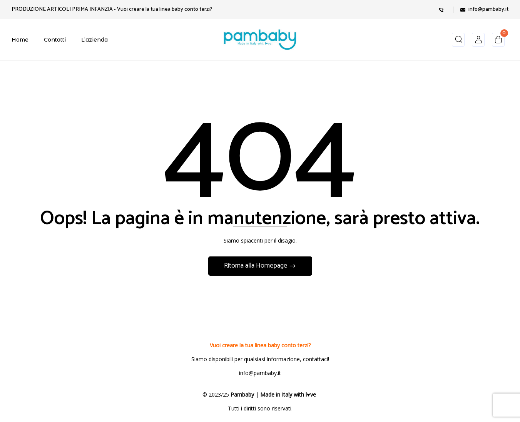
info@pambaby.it (488, 9)
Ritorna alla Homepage (256, 265)
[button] (498, 41)
